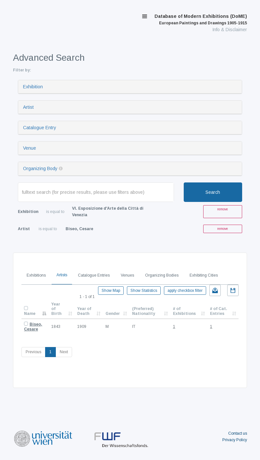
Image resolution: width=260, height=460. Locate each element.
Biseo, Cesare (33, 326)
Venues (127, 275)
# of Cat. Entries (218, 311)
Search (212, 192)
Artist (28, 107)
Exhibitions (36, 275)
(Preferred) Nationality (143, 311)
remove (222, 209)
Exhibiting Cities (204, 275)
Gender (112, 313)
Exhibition (33, 86)
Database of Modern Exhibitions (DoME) (201, 19)
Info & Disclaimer (229, 29)
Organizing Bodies (162, 275)
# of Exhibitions (184, 311)
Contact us (237, 433)
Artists (61, 275)
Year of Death (84, 311)
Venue (29, 148)
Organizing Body (40, 168)
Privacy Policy (234, 440)
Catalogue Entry (39, 127)
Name (29, 313)
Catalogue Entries (94, 275)
